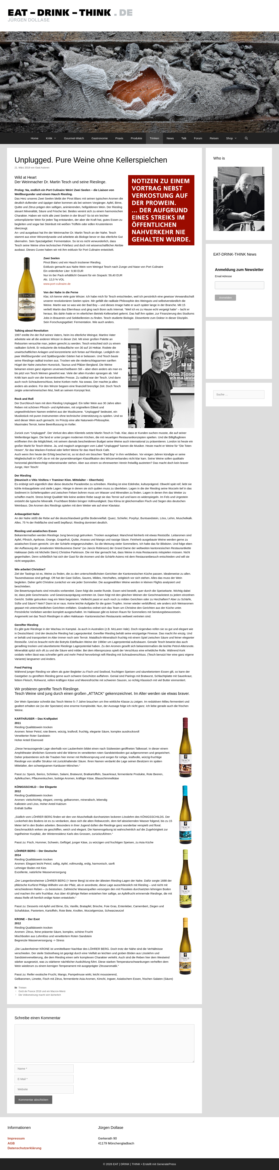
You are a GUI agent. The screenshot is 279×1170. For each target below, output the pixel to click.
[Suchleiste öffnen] (246, 138)
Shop (233, 138)
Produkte (136, 138)
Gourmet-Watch (74, 138)
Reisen (214, 138)
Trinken (154, 138)
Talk (183, 138)
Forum (198, 138)
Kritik (53, 138)
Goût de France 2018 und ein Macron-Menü (42, 991)
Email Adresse (223, 276)
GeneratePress (166, 1164)
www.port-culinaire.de (57, 283)
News (170, 138)
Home (34, 138)
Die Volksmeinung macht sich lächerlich (40, 994)
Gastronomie (100, 138)
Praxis (119, 138)
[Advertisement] (238, 349)
